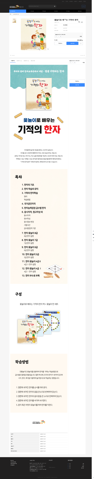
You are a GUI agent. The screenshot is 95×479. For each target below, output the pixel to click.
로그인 (83, 6)
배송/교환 (33, 60)
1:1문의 (66, 1)
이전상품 (13, 55)
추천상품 (44, 11)
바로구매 (72, 43)
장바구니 (60, 43)
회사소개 (12, 460)
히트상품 (32, 11)
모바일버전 (12, 465)
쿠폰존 (84, 1)
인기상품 (67, 11)
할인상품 (79, 11)
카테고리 (13, 11)
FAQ (63, 1)
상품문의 (80, 1)
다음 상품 (82, 55)
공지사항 (50, 460)
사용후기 (75, 1)
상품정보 (13, 60)
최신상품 (56, 11)
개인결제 (71, 1)
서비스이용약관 (13, 461)
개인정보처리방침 (14, 463)
